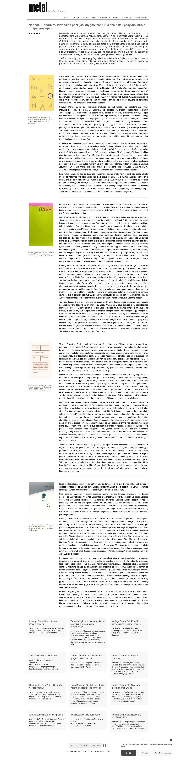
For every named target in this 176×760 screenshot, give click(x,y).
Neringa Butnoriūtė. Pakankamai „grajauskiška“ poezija (86, 657)
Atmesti (145, 753)
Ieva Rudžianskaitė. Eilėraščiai (85, 715)
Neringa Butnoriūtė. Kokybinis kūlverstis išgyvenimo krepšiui (126, 622)
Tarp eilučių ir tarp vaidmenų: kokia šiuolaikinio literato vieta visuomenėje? (87, 624)
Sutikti (128, 753)
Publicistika (104, 17)
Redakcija (84, 745)
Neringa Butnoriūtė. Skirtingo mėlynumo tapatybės (126, 686)
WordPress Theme (90, 758)
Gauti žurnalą (141, 17)
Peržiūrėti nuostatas (163, 753)
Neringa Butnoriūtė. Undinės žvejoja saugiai (43, 622)
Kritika (116, 17)
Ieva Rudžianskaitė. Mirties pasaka (46, 715)
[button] (171, 740)
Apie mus (74, 745)
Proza (65, 17)
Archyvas (126, 17)
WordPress (79, 758)
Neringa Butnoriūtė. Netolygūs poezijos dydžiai (126, 716)
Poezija (75, 17)
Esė (94, 17)
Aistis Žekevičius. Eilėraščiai (43, 655)
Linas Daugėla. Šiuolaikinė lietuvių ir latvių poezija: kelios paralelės (87, 686)
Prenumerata (95, 745)
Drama (85, 17)
